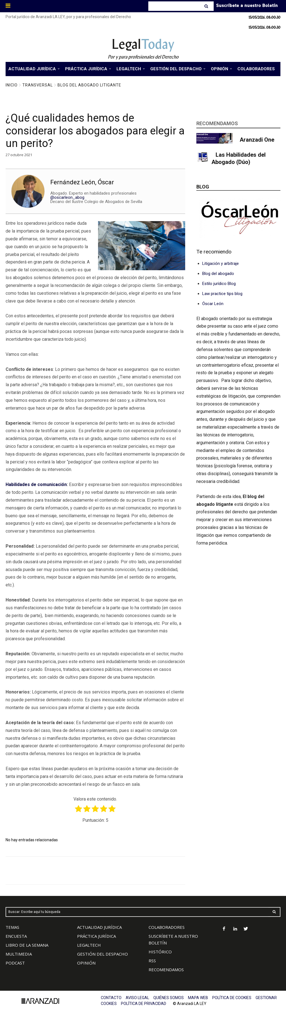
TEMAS (12, 927)
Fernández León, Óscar (82, 182)
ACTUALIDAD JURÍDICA (99, 927)
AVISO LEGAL (137, 997)
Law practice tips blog (222, 293)
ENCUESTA (16, 936)
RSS (152, 960)
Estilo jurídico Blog (219, 283)
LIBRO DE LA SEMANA (27, 945)
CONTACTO (111, 997)
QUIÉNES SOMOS (168, 997)
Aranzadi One (257, 139)
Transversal (37, 85)
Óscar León (212, 303)
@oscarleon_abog (67, 197)
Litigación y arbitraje (220, 263)
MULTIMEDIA (19, 954)
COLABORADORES (167, 927)
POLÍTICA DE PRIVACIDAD (143, 1003)
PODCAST (15, 963)
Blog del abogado (218, 273)
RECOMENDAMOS (166, 969)
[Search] (206, 6)
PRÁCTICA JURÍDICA (96, 936)
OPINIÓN (86, 963)
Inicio (12, 85)
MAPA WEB (198, 997)
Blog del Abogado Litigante (89, 85)
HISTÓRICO (160, 951)
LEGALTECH (89, 945)
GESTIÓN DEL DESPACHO (102, 954)
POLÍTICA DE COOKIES (231, 997)
